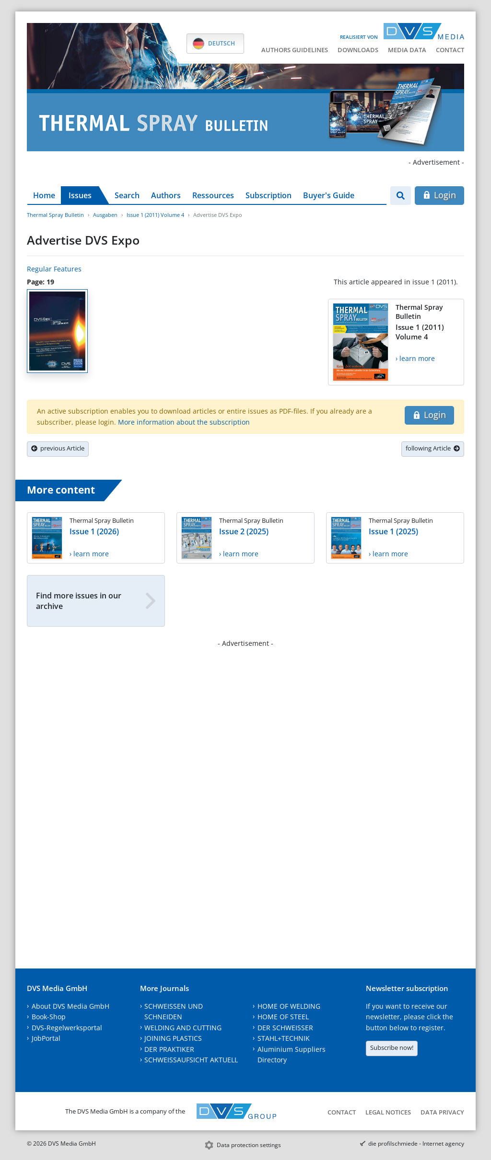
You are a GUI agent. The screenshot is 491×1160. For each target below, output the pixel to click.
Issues (80, 195)
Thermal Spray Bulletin (55, 214)
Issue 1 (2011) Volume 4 (155, 214)
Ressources (213, 195)
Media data (407, 49)
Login (439, 195)
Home (44, 195)
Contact (450, 49)
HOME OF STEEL (283, 1016)
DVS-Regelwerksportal (67, 1027)
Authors (166, 195)
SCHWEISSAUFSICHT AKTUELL (191, 1059)
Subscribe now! (391, 1047)
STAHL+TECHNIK (283, 1038)
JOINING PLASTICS (173, 1038)
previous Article (57, 448)
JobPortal (46, 1038)
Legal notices (388, 1112)
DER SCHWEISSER (285, 1027)
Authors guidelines (294, 49)
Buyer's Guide (328, 195)
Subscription (269, 195)
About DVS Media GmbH (70, 1006)
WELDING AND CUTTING (183, 1027)
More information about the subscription (184, 422)
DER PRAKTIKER (169, 1049)
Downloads (358, 49)
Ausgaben (105, 214)
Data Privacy (442, 1112)
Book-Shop (49, 1016)
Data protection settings (249, 1145)
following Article (433, 448)
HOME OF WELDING (288, 1006)
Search (127, 195)
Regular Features (54, 268)
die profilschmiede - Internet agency (416, 1143)
